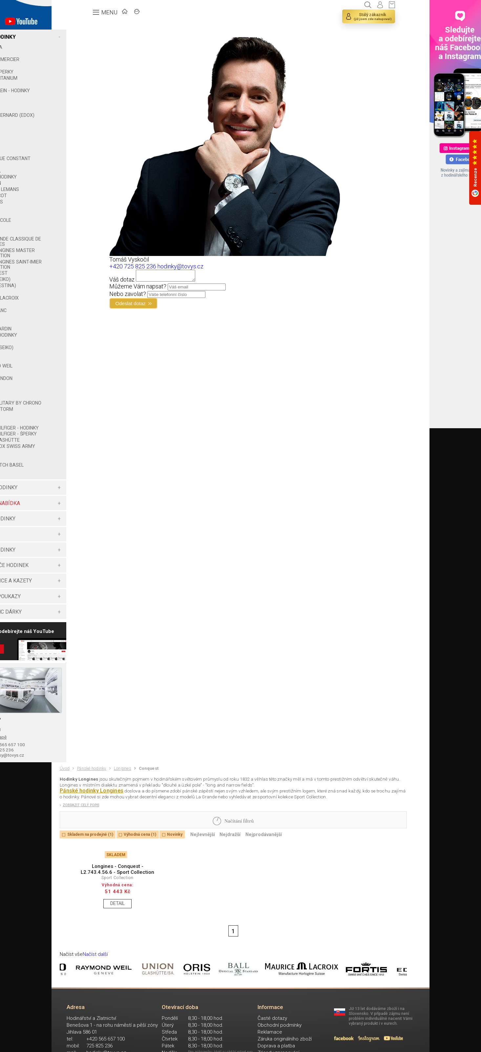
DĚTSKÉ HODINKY (81, 576)
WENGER (75, 478)
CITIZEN (74, 109)
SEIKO (72, 389)
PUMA (72, 358)
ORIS (71, 327)
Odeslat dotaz (182, 306)
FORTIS (73, 151)
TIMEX (73, 426)
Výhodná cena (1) (159, 880)
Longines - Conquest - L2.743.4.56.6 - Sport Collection (106, 922)
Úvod (67, 804)
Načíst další (102, 1018)
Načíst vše (74, 1018)
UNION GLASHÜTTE (86, 461)
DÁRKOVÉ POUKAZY (84, 623)
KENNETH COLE (82, 225)
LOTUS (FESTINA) (84, 290)
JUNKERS (76, 213)
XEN (70, 485)
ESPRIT (74, 139)
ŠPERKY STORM (83, 419)
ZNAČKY (142, 14)
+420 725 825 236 (180, 266)
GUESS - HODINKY (85, 182)
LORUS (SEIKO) (82, 284)
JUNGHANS (78, 207)
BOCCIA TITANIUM (85, 78)
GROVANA (77, 176)
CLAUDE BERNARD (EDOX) (85, 118)
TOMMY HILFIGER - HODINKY (86, 441)
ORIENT (74, 321)
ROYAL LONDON (83, 383)
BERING (74, 65)
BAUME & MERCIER (86, 59)
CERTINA (75, 102)
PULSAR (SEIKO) (83, 352)
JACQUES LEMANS (86, 194)
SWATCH (75, 402)
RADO (72, 365)
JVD (70, 219)
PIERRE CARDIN (82, 334)
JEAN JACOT (80, 200)
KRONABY (76, 231)
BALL (71, 53)
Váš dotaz (169, 281)
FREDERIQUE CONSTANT (92, 163)
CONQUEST (83, 278)
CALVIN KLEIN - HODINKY (91, 90)
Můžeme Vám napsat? (185, 288)
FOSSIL (73, 157)
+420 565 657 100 (91, 775)
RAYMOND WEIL (83, 371)
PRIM (71, 346)
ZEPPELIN (76, 497)
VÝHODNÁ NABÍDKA (83, 529)
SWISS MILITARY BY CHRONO (87, 411)
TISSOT (74, 432)
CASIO (73, 96)
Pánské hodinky (99, 804)
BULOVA (75, 84)
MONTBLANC (80, 315)
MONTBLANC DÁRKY (84, 638)
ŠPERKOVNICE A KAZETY (89, 607)
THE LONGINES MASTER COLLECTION (94, 258)
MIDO (71, 309)
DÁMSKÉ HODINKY (82, 514)
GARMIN (75, 170)
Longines (136, 804)
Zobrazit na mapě (81, 767)
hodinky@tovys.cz (91, 788)
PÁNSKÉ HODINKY (81, 37)
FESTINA (75, 145)
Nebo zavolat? (175, 295)
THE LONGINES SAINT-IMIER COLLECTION (94, 269)
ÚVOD (109, 14)
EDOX (72, 133)
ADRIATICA (78, 47)
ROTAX (73, 377)
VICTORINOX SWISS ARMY (87, 470)
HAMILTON (77, 188)
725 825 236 (85, 782)
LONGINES (77, 238)
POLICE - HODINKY (85, 340)
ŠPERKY (69, 560)
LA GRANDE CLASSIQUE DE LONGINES (96, 247)
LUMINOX (76, 297)
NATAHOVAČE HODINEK (88, 591)
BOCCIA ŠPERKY (83, 71)
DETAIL (106, 961)
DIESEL (73, 126)
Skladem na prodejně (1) (98, 880)
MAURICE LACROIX (86, 303)
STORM (74, 395)
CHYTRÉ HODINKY (81, 545)
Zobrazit (77, 679)
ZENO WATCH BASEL (88, 491)
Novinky (201, 880)
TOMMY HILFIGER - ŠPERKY (86, 452)
